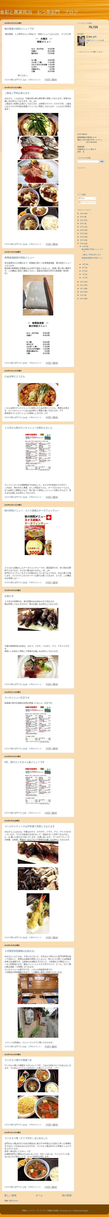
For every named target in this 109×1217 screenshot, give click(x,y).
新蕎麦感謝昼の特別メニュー (19, 257)
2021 (82, 227)
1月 (83, 278)
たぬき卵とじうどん (15, 376)
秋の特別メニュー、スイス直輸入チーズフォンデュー (32, 510)
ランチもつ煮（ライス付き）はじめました (26, 1138)
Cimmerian (64, 1211)
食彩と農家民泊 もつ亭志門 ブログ (39, 12)
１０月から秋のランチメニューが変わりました (28, 428)
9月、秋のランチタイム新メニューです (25, 762)
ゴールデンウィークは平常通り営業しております (30, 826)
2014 (82, 285)
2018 (82, 237)
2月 (83, 274)
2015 (82, 282)
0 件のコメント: (34, 80)
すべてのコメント (87, 202)
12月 (84, 246)
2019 (82, 233)
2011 (82, 295)
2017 (82, 240)
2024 (82, 217)
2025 (82, 213)
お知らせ (9, 596)
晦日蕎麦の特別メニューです (19, 29)
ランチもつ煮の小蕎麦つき (18, 1060)
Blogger (85, 1211)
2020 (82, 230)
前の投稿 (67, 1195)
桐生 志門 (92, 37)
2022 (82, 223)
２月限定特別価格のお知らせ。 (21, 951)
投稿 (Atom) (13, 1201)
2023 (82, 220)
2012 (82, 292)
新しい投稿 (10, 1195)
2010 (82, 298)
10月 (84, 264)
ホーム (39, 1195)
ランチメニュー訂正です (17, 697)
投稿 (81, 198)
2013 (82, 288)
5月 (83, 271)
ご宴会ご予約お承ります (17, 93)
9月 (83, 268)
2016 (82, 243)
